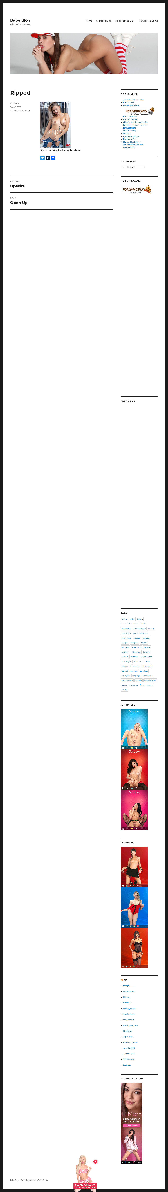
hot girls (134, 643)
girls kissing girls (140, 633)
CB (125, 980)
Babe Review (128, 102)
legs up (147, 647)
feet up (151, 628)
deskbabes (126, 628)
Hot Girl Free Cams (148, 21)
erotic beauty (140, 628)
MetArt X (127, 133)
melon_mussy (129, 1008)
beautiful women (129, 624)
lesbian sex (136, 652)
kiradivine (127, 1031)
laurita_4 (127, 1003)
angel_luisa (128, 1037)
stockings (133, 685)
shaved (138, 680)
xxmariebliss (128, 1020)
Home (89, 21)
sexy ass (134, 671)
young (124, 690)
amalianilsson (129, 1014)
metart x (134, 657)
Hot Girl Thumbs (130, 119)
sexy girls (126, 676)
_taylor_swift (129, 1054)
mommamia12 (129, 991)
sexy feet (144, 671)
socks (124, 685)
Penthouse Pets (129, 139)
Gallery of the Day (124, 21)
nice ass (137, 661)
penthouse (146, 666)
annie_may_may (130, 1025)
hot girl (125, 643)
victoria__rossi (130, 1042)
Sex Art (27, 111)
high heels (126, 638)
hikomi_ (127, 997)
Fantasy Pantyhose (131, 105)
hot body (146, 638)
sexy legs (136, 676)
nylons (136, 666)
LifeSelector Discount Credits (135, 122)
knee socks (136, 647)
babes (140, 619)
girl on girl (126, 633)
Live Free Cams (129, 128)
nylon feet (126, 666)
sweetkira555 (129, 1048)
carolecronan (129, 1059)
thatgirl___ (128, 986)
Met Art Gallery (129, 131)
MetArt (125, 657)
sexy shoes (147, 676)
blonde (143, 624)
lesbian (125, 652)
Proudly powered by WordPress (34, 1180)
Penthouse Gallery (131, 136)
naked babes (146, 657)
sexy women (127, 680)
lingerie (146, 652)
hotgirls (144, 643)
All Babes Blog (103, 21)
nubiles (147, 661)
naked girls (127, 661)
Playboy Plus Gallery (131, 142)
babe (132, 619)
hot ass (137, 638)
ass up (124, 619)
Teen (142, 685)
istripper (125, 647)
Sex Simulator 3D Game (133, 145)
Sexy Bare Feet (129, 148)
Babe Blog (20, 20)
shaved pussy (150, 680)
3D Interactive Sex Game (133, 100)
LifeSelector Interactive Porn (135, 125)
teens (149, 685)
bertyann (127, 1065)
